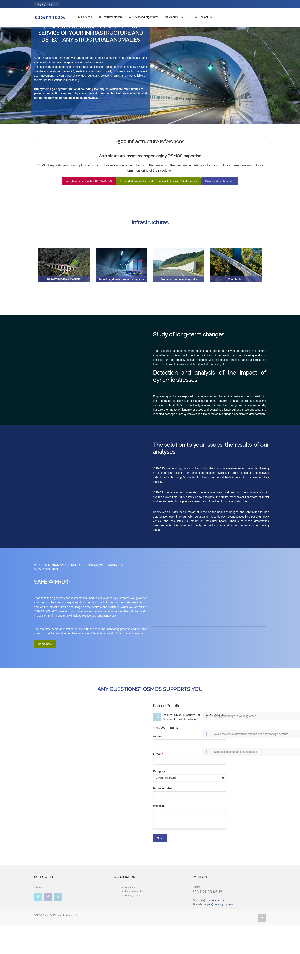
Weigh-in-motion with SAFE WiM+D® (89, 209)
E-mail (158, 782)
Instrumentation (110, 18)
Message (160, 834)
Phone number (162, 817)
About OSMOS (176, 18)
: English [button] (47, 4)
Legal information (134, 920)
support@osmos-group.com (218, 933)
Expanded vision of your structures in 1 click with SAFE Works (158, 209)
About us (130, 915)
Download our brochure (219, 209)
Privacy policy (132, 924)
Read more (45, 672)
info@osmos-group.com (212, 928)
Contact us (203, 18)
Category (159, 799)
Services (84, 18)
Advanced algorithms (144, 18)
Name (157, 765)
